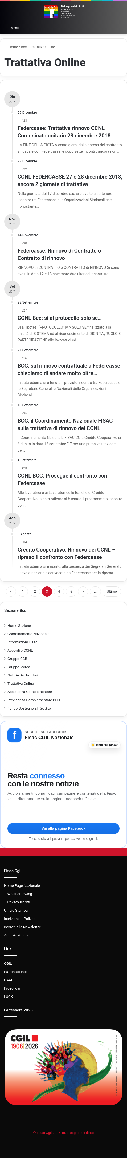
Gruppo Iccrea (18, 667)
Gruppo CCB (17, 658)
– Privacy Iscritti (17, 902)
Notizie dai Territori (22, 675)
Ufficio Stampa (16, 910)
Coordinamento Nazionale (28, 634)
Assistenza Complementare (29, 692)
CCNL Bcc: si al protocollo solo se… (60, 318)
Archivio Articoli (17, 935)
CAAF (8, 980)
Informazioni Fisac (22, 642)
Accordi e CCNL (20, 650)
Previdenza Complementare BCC (33, 700)
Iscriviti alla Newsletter (22, 927)
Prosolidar (12, 988)
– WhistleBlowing (18, 894)
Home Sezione (19, 625)
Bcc (24, 47)
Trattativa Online (20, 683)
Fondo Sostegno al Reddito (29, 708)
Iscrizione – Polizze (19, 918)
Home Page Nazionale (22, 885)
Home (11, 47)
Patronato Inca (16, 972)
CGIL (8, 963)
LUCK (8, 996)
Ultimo (112, 591)
